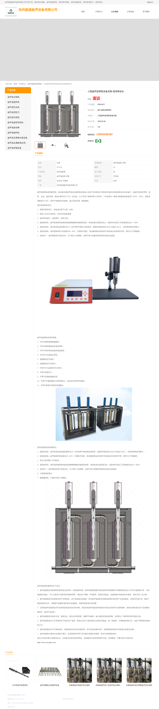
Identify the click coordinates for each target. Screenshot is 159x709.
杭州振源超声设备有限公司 (51, 699)
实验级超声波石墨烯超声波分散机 (139, 685)
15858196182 (104, 134)
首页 (83, 12)
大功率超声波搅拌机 (20, 685)
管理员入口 (37, 707)
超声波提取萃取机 (35, 84)
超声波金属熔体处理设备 (18, 143)
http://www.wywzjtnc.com (46, 642)
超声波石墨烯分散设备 (17, 138)
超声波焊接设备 (14, 148)
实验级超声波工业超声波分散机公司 (109, 685)
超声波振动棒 (14, 127)
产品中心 (98, 12)
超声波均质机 (14, 117)
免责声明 (29, 707)
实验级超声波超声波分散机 (79, 685)
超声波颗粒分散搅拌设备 (49, 685)
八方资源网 (21, 707)
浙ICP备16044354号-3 (33, 699)
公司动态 (130, 12)
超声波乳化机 (14, 107)
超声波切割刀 (14, 112)
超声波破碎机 (14, 133)
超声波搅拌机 (14, 102)
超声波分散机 (14, 97)
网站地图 (45, 707)
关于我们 (146, 12)
